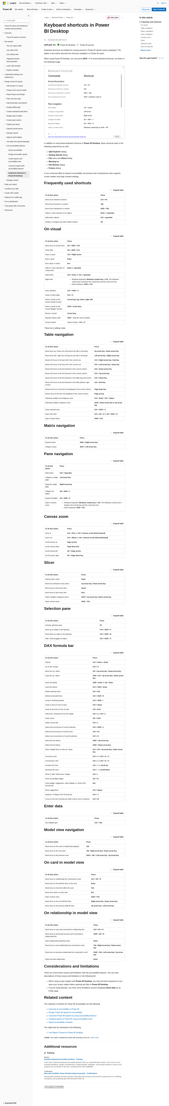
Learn (47, 17)
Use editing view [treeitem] (13, 54)
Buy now (146, 9)
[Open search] (158, 3)
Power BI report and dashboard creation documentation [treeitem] (16, 27)
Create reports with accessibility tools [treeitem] (15, 160)
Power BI (69, 17)
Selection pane (146, 43)
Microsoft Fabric (57, 17)
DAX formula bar (147, 47)
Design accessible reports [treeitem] (17, 154)
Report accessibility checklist (61, 1022)
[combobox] (16, 21)
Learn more (94, 1038)
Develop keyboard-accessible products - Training (63, 1059)
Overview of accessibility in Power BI (64, 1009)
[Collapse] (28, 16)
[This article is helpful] (159, 58)
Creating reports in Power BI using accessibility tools (70, 1019)
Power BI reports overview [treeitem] (16, 37)
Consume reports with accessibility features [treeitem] (16, 167)
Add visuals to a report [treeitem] (15, 86)
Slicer (143, 40)
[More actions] (123, 17)
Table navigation (147, 28)
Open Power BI (159, 9)
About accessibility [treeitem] (15, 150)
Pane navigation (146, 34)
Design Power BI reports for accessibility (65, 1012)
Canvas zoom (146, 37)
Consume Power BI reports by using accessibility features (72, 1016)
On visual (144, 25)
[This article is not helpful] (162, 58)
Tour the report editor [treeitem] (14, 46)
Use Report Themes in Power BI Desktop (66, 1033)
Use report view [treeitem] (12, 50)
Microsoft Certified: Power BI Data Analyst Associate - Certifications (70, 1073)
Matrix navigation (147, 31)
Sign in (163, 3)
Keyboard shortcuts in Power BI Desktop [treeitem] (17, 174)
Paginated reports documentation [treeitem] (13, 60)
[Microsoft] (4, 3)
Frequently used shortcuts (151, 22)
